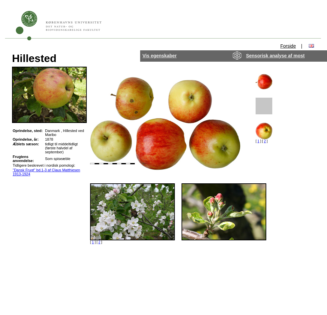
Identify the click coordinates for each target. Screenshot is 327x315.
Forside (288, 46)
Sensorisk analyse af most (275, 55)
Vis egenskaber (159, 55)
